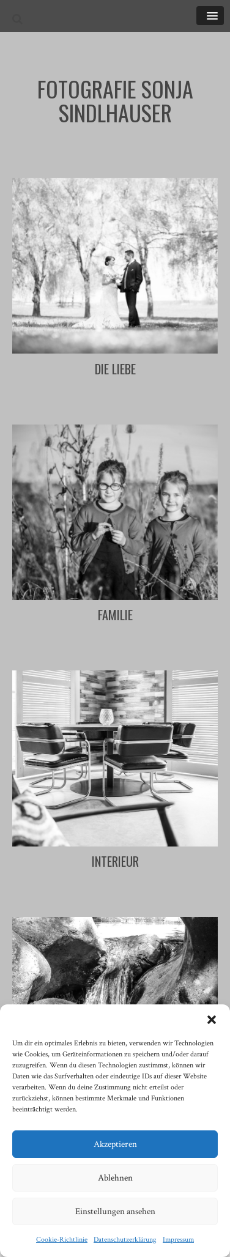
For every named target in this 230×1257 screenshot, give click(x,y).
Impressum (178, 1239)
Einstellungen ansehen (115, 1211)
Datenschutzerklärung (125, 1239)
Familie (115, 615)
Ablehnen (115, 1178)
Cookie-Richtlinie (61, 1239)
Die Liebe (115, 369)
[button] (212, 1020)
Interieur (115, 861)
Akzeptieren (115, 1144)
